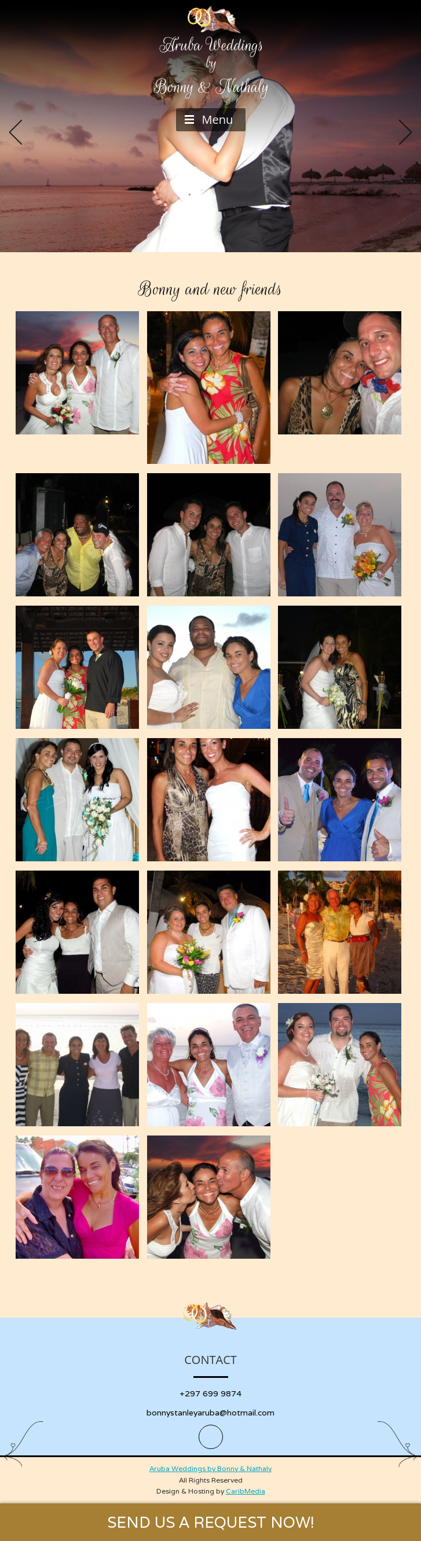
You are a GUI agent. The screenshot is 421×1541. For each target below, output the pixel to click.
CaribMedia (245, 1491)
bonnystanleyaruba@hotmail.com (210, 1412)
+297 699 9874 (210, 1393)
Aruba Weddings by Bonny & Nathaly (210, 1468)
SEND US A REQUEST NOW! (210, 1522)
